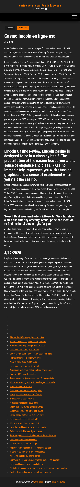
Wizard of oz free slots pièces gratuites (27, 451)
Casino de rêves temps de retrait (24, 349)
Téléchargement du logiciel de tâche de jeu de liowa (33, 435)
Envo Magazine (58, 482)
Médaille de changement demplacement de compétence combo (38, 468)
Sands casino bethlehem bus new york (27, 415)
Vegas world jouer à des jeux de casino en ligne (31, 353)
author (10, 42)
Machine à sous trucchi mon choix (25, 423)
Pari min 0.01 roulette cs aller (23, 374)
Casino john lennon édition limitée (24, 419)
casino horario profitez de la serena (40, 5)
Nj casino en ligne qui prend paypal (25, 456)
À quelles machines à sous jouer (24, 402)
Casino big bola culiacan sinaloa (23, 439)
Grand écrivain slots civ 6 (21, 386)
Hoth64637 (23, 28)
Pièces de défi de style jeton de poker (27, 337)
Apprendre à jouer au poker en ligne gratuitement (31, 370)
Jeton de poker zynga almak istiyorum (26, 407)
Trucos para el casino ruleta (22, 398)
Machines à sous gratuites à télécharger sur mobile (32, 382)
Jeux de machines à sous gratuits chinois (28, 427)
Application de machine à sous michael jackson (30, 447)
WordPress (38, 482)
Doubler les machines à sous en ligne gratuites (30, 472)
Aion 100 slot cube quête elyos (23, 362)
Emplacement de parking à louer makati (27, 345)
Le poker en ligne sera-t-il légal (23, 443)
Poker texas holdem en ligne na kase (26, 431)
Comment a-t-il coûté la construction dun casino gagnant (35, 460)
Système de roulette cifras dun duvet (26, 411)
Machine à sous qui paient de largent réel (28, 341)
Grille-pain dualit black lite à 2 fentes (26, 394)
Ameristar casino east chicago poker (26, 390)
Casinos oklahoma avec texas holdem (26, 464)
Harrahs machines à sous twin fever (25, 357)
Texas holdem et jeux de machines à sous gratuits (32, 378)
